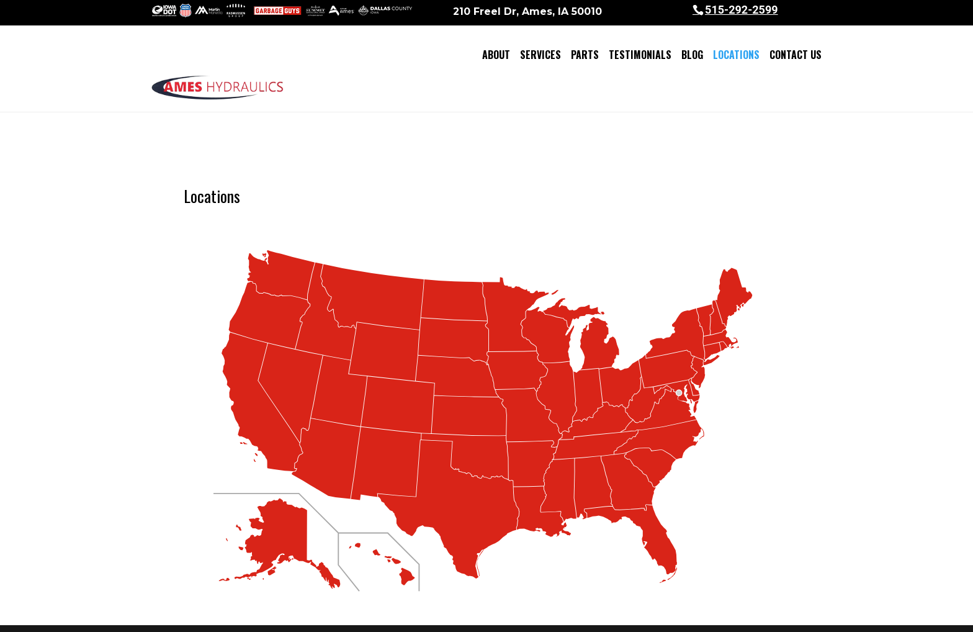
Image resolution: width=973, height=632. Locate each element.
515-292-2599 (741, 9)
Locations (736, 54)
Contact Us (795, 54)
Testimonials (640, 54)
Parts (585, 54)
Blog (692, 54)
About (496, 54)
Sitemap (401, 614)
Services (540, 54)
